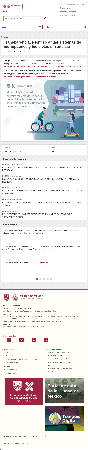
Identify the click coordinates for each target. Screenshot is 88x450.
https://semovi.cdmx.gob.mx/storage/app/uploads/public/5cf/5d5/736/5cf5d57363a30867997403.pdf (45, 66)
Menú (4, 27)
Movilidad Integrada (13, 363)
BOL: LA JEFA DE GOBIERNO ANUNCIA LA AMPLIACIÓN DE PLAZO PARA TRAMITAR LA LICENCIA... (44, 179)
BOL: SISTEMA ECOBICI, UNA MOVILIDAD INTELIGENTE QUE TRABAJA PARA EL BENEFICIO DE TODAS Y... (44, 167)
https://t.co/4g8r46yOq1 (34, 233)
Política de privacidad (53, 437)
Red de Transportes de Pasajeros (60, 368)
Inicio (8, 352)
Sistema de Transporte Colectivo (60, 362)
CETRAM (51, 372)
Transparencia (65, 8)
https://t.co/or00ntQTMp (38, 262)
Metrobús (51, 365)
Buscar (50, 27)
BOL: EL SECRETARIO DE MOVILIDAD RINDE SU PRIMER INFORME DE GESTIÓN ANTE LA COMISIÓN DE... (44, 190)
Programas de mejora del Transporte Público (22, 359)
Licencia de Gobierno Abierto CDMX (16, 443)
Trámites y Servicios (68, 15)
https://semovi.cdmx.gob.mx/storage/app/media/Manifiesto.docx (30, 77)
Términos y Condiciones (33, 437)
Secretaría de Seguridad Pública (60, 356)
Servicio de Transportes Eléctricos (61, 359)
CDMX (62, 4)
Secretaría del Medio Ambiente (59, 352)
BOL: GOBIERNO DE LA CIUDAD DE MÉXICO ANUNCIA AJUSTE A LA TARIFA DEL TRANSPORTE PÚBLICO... (44, 214)
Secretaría (10, 356)
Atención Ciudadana (68, 12)
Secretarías (71, 4)
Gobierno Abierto (12, 369)
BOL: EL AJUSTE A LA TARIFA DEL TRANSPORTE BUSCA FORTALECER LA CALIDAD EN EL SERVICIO (44, 202)
